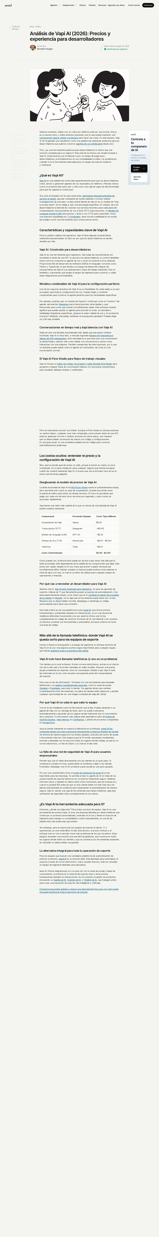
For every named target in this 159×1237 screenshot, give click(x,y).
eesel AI (87, 610)
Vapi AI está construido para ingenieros (73, 589)
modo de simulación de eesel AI (88, 773)
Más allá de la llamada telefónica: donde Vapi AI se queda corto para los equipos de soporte (19, 164)
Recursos (104, 5)
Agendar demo (137, 178)
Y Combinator (73, 216)
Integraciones (70, 5)
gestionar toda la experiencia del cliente (69, 651)
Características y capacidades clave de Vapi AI (19, 140)
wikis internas (63, 719)
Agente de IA (60, 880)
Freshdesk (55, 688)
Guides (38, 26)
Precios (83, 5)
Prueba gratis (139, 168)
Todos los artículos (14, 27)
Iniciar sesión (134, 5)
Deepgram (64, 304)
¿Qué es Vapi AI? (18, 134)
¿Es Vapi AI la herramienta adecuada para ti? (18, 175)
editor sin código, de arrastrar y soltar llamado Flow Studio (84, 364)
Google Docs (48, 722)
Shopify (58, 598)
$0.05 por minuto (79, 487)
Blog (32, 26)
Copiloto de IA (74, 880)
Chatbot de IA (90, 880)
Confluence (78, 719)
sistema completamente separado (71, 685)
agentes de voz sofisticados (89, 144)
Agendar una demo (116, 5)
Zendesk (44, 688)
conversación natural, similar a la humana (59, 138)
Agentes (55, 5)
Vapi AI (43, 180)
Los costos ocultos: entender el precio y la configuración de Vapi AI (19, 151)
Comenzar (148, 5)
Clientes (92, 5)
